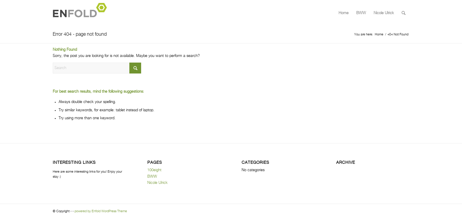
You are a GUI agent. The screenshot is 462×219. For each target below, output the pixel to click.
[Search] (403, 13)
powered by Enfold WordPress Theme (101, 211)
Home (344, 13)
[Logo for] (81, 13)
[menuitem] (403, 13)
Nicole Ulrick (384, 13)
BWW (361, 13)
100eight (154, 170)
